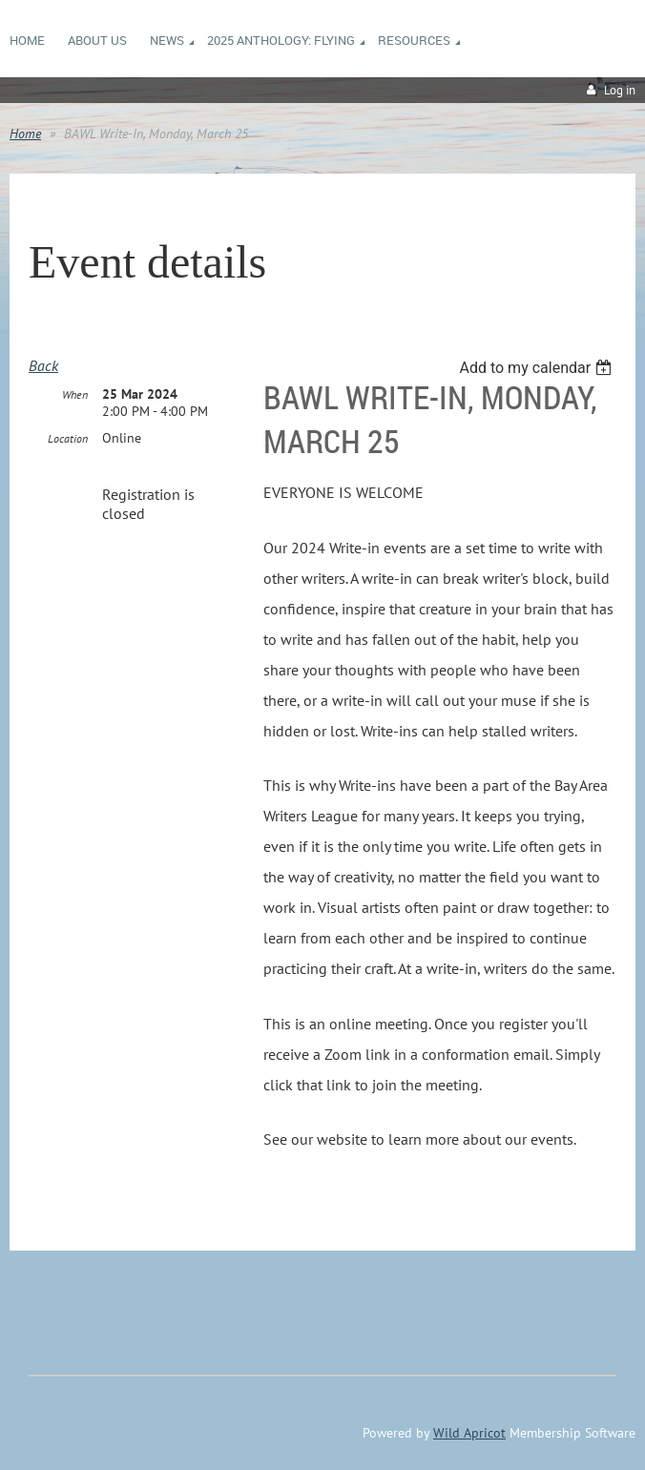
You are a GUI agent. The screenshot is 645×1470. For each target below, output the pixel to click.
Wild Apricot (469, 1432)
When (75, 394)
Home (25, 133)
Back (43, 365)
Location (68, 438)
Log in (619, 90)
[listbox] (537, 368)
